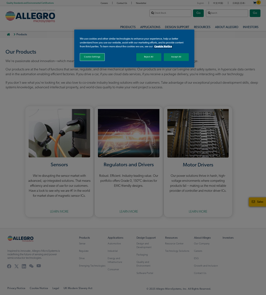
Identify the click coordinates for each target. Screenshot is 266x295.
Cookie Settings (92, 57)
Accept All (176, 57)
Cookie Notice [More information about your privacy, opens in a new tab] (163, 46)
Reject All (149, 57)
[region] (134, 48)
